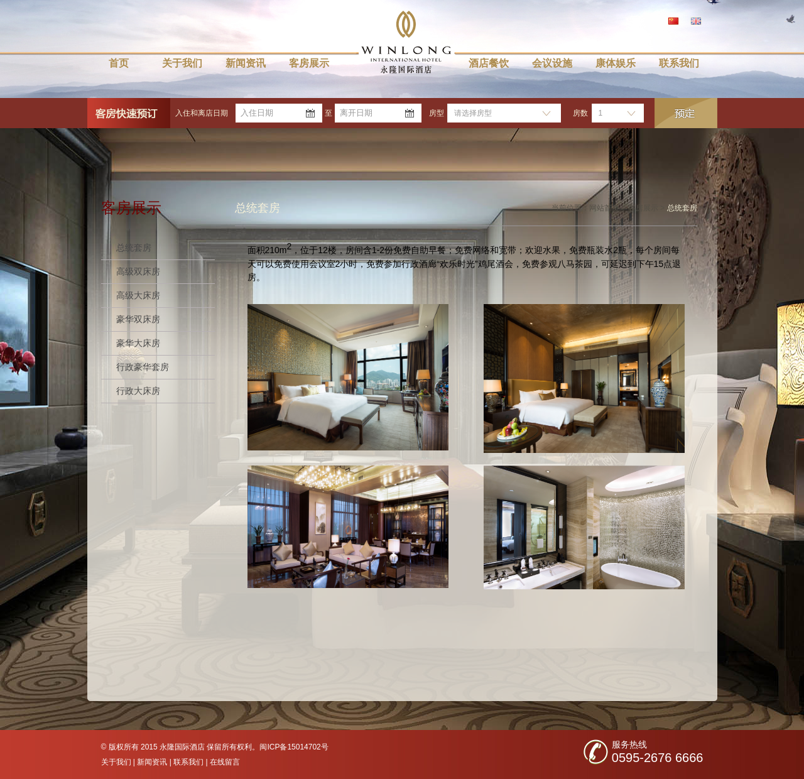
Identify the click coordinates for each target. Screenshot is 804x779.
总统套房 (133, 247)
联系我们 (679, 63)
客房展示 (309, 63)
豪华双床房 (138, 319)
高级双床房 (138, 271)
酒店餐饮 (489, 63)
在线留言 (225, 762)
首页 (119, 63)
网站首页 (604, 208)
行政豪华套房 (142, 367)
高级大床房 (138, 295)
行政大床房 (138, 391)
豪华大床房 (138, 343)
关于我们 (182, 63)
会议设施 (552, 63)
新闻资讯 (245, 63)
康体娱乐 (615, 63)
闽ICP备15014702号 (293, 747)
